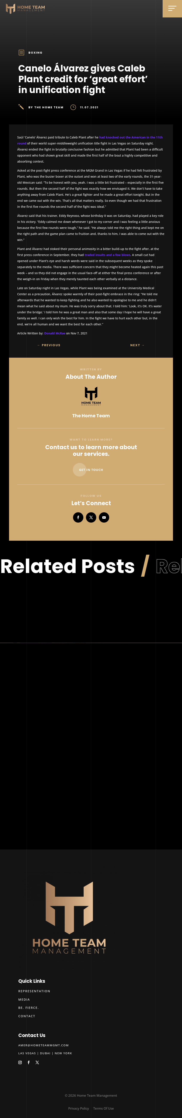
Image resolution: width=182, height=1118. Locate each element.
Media (24, 999)
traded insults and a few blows (107, 255)
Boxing (35, 53)
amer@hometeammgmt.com (43, 1045)
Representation (34, 991)
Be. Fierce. (28, 1008)
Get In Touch (91, 470)
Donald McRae (54, 333)
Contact (26, 1016)
